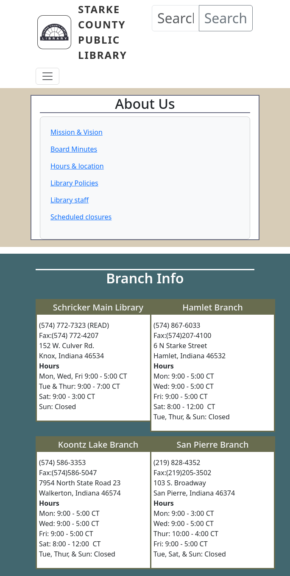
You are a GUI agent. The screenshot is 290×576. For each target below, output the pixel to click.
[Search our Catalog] (175, 18)
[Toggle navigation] (47, 76)
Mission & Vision (76, 132)
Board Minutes (73, 149)
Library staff (69, 200)
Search (225, 18)
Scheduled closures (81, 217)
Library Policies (74, 183)
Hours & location (77, 166)
